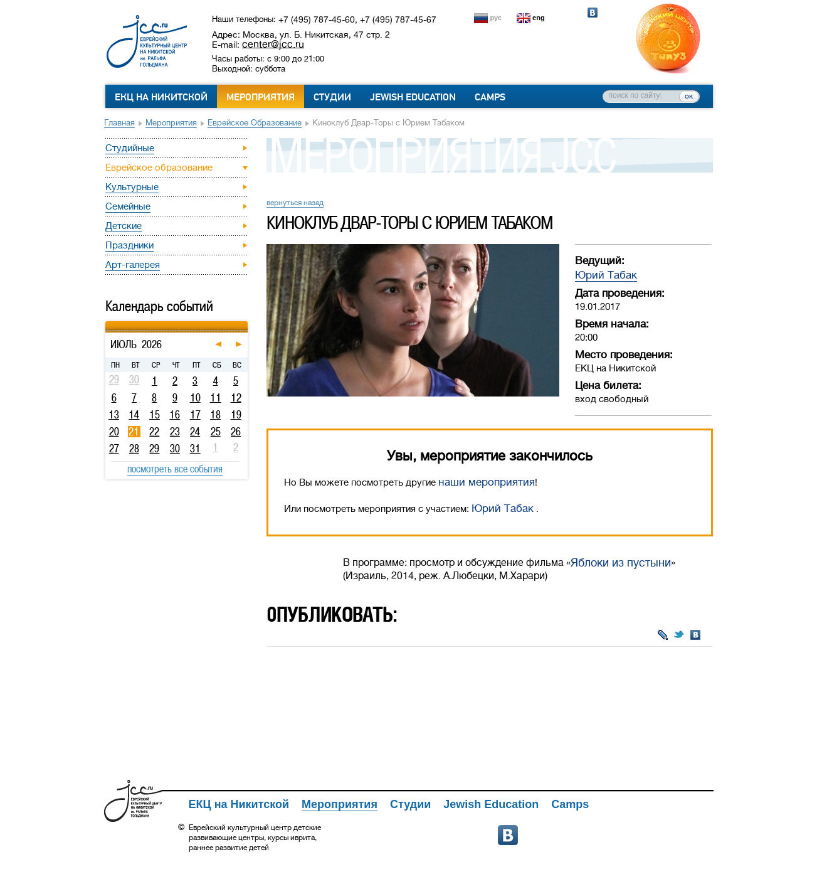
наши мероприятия (486, 482)
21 (134, 431)
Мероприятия (260, 97)
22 (154, 431)
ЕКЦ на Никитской (161, 97)
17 (195, 414)
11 (215, 397)
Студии (332, 97)
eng (538, 17)
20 (114, 431)
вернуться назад (295, 202)
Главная (119, 122)
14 (134, 414)
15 (154, 414)
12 (236, 397)
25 (216, 431)
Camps (490, 97)
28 (134, 448)
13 (113, 414)
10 (195, 397)
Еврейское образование (255, 122)
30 (175, 448)
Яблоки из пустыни (621, 562)
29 (154, 448)
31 (195, 448)
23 (175, 431)
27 (114, 448)
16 (174, 414)
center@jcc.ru (273, 44)
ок (689, 96)
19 (236, 414)
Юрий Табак (606, 275)
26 (236, 431)
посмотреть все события (175, 468)
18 (215, 414)
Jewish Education (413, 97)
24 (195, 431)
